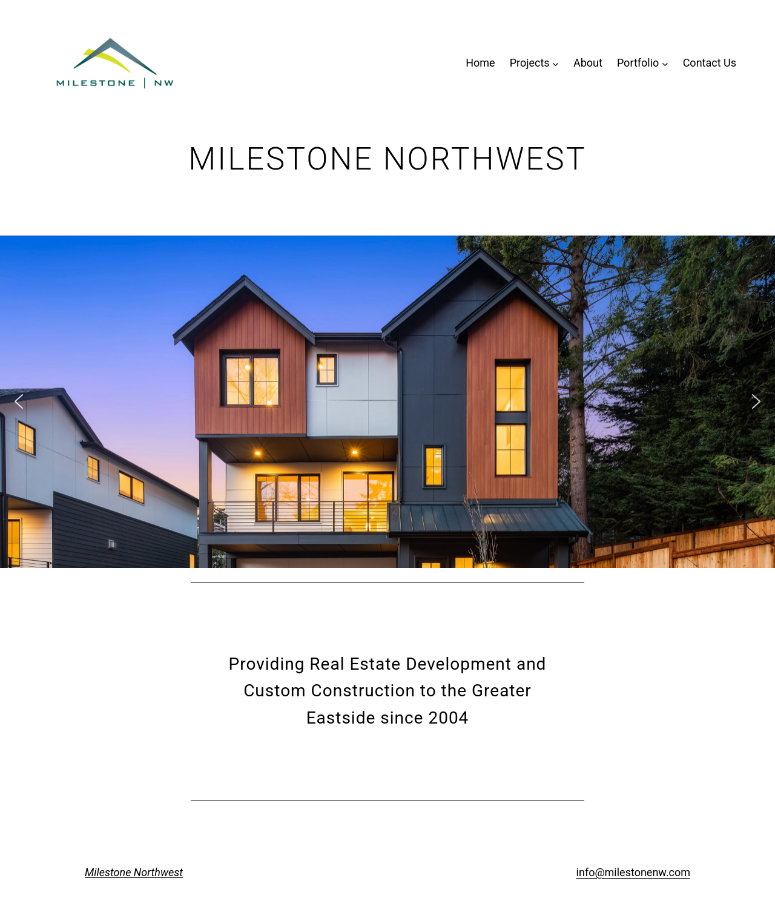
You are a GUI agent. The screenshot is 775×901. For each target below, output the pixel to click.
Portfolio (638, 62)
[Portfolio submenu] (665, 63)
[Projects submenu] (555, 63)
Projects (530, 62)
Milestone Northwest (134, 872)
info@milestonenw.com (633, 872)
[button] (18, 401)
